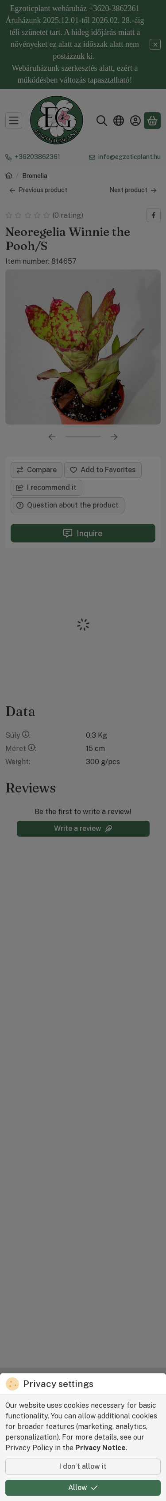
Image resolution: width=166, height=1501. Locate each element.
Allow (83, 1487)
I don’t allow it (83, 1466)
